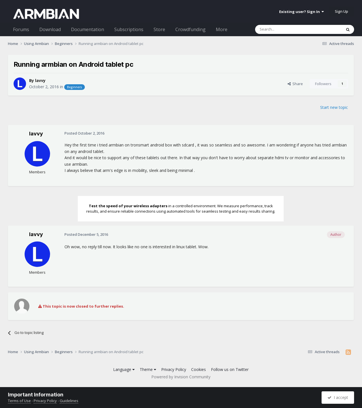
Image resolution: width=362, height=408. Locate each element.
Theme (148, 369)
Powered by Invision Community (180, 376)
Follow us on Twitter (230, 369)
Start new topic (334, 107)
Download (50, 29)
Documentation (87, 29)
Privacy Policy (173, 369)
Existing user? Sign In (301, 11)
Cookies (198, 369)
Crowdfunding (190, 29)
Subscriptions (128, 29)
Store (159, 29)
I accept (337, 397)
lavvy (40, 80)
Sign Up (341, 11)
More (221, 29)
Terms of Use (19, 400)
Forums (21, 29)
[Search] (284, 29)
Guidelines (69, 400)
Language (124, 369)
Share (295, 83)
